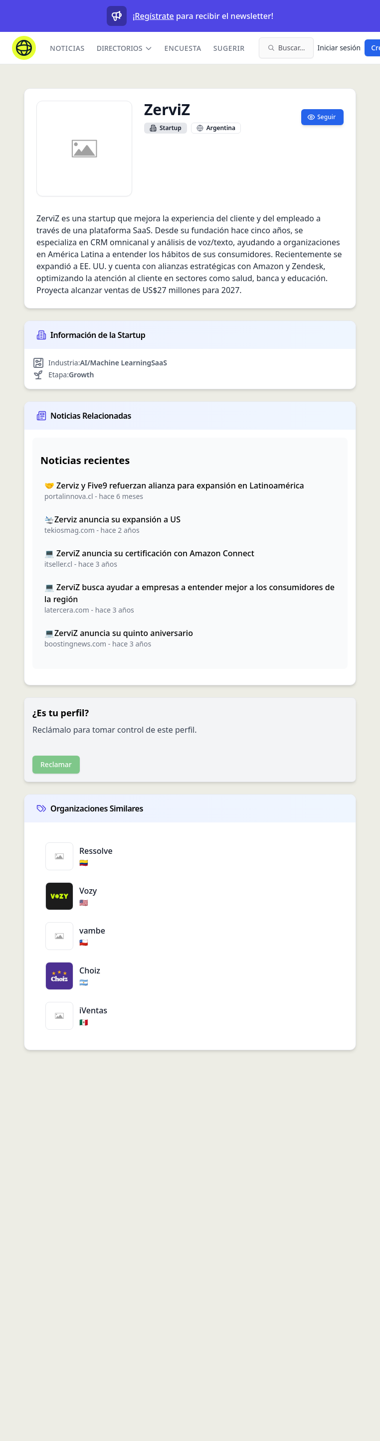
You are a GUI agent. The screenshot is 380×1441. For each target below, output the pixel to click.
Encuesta (183, 48)
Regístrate (154, 15)
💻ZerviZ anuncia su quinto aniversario (118, 633)
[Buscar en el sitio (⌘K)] (286, 47)
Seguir (321, 117)
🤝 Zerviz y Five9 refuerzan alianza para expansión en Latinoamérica (174, 485)
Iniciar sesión (339, 47)
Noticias (67, 48)
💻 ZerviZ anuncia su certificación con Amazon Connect (149, 553)
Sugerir (229, 48)
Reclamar (56, 764)
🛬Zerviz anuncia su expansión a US (112, 519)
